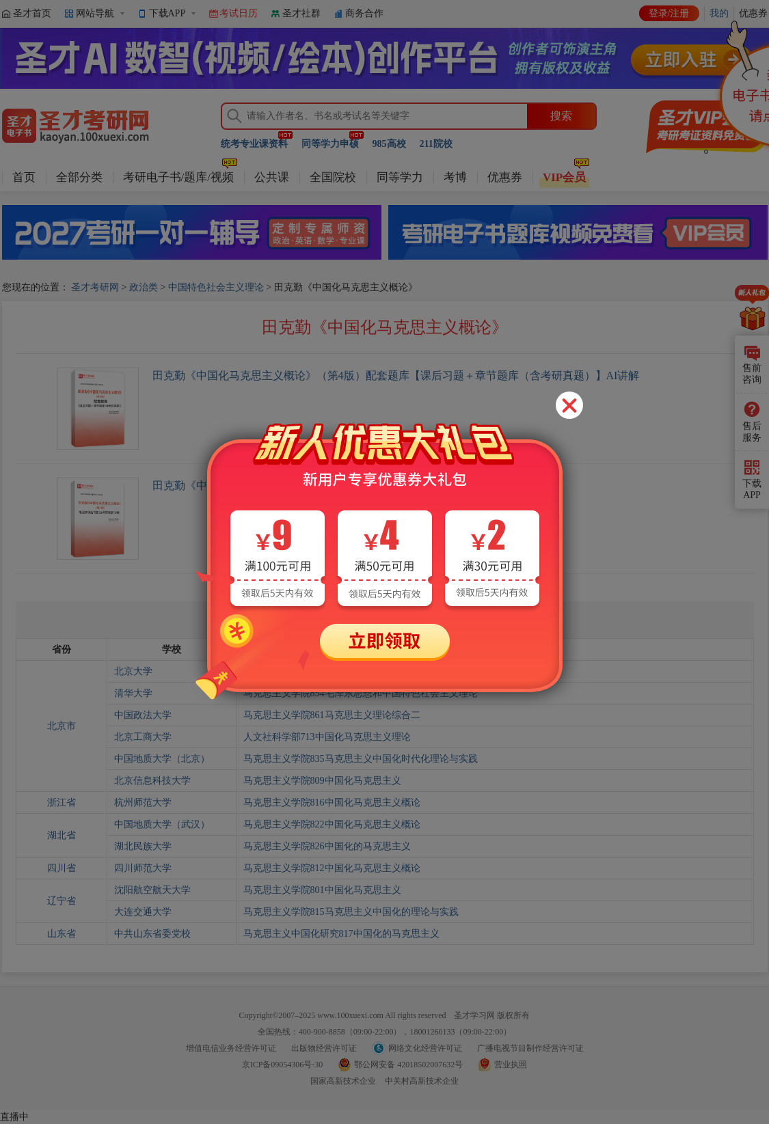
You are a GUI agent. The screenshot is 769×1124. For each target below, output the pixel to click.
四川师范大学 (143, 868)
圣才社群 (301, 13)
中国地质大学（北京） (162, 759)
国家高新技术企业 (343, 1081)
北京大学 (133, 671)
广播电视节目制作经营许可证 (530, 1048)
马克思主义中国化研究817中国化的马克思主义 (341, 934)
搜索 (561, 116)
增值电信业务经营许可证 (231, 1048)
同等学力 (400, 177)
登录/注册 (669, 13)
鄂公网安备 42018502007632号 (408, 1064)
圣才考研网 (95, 287)
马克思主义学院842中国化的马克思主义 (327, 671)
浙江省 (61, 802)
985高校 (389, 144)
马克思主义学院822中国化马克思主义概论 (331, 824)
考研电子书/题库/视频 (178, 177)
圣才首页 (32, 13)
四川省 (61, 868)
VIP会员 (564, 177)
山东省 (61, 934)
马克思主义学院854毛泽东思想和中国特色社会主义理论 (360, 693)
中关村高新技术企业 (422, 1081)
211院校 (436, 144)
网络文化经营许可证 (425, 1048)
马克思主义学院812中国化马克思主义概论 (331, 868)
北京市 (61, 726)
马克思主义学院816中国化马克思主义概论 (331, 802)
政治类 (143, 287)
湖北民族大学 (143, 846)
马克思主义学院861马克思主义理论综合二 (331, 715)
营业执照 (510, 1064)
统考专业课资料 (254, 144)
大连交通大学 (143, 912)
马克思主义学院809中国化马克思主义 (322, 781)
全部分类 (79, 177)
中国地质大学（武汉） (162, 824)
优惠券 (504, 177)
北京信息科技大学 (152, 781)
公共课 (271, 177)
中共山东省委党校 (152, 934)
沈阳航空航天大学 (152, 890)
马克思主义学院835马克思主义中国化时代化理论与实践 (360, 759)
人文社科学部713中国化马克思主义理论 (327, 737)
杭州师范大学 (143, 802)
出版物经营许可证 (324, 1048)
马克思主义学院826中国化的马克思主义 (327, 846)
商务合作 (364, 13)
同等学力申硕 (330, 144)
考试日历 (238, 13)
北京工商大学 (143, 737)
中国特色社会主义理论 (216, 287)
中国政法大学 (143, 715)
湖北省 (61, 835)
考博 (455, 177)
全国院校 (333, 177)
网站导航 (95, 13)
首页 (24, 177)
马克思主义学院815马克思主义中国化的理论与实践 (351, 912)
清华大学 (133, 693)
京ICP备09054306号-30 (282, 1064)
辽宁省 (61, 901)
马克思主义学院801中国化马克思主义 (322, 890)
